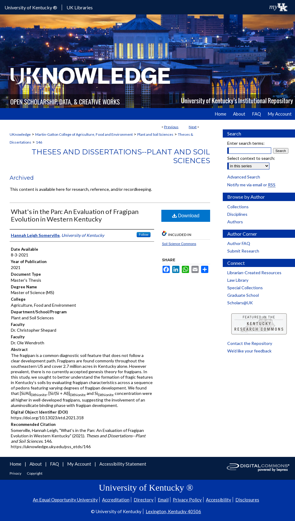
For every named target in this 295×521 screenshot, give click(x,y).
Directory (144, 499)
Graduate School (243, 295)
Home (16, 464)
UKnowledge (20, 134)
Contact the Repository (249, 343)
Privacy (16, 473)
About (36, 464)
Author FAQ (238, 243)
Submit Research (243, 250)
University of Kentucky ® (31, 7)
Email (163, 499)
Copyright (34, 473)
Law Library (237, 280)
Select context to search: (251, 158)
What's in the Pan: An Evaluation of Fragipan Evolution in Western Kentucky (74, 215)
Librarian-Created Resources (254, 272)
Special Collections (245, 287)
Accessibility (218, 499)
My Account (79, 464)
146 (39, 142)
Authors (235, 221)
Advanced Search (243, 176)
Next (193, 127)
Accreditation (115, 499)
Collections (238, 206)
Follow (143, 234)
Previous (171, 127)
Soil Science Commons (179, 244)
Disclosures (247, 499)
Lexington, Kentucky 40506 (173, 511)
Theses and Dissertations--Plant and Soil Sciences (121, 156)
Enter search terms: (246, 143)
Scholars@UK (240, 302)
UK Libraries (80, 7)
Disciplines (237, 214)
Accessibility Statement (122, 464)
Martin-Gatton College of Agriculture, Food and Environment (84, 134)
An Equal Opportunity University (65, 499)
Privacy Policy (187, 499)
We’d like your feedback (249, 350)
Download (186, 215)
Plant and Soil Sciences (155, 134)
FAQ (55, 464)
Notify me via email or (251, 184)
